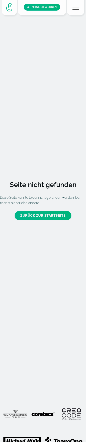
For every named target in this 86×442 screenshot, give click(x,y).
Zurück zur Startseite (43, 203)
